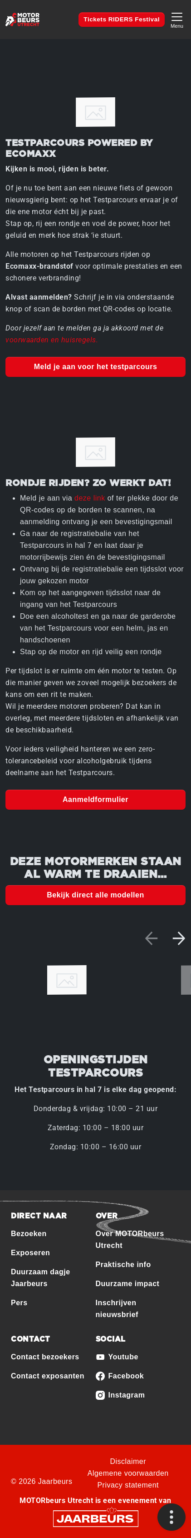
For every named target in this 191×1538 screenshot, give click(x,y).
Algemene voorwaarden (128, 1473)
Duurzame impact (128, 1284)
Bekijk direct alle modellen (95, 895)
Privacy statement (128, 1485)
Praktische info (123, 1264)
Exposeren (30, 1253)
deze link (89, 498)
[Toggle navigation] (177, 19)
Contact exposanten (47, 1376)
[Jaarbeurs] (95, 1518)
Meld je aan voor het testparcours (95, 367)
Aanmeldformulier (95, 799)
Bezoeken (29, 1233)
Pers (19, 1303)
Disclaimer (128, 1461)
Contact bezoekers (45, 1357)
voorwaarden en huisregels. (51, 340)
